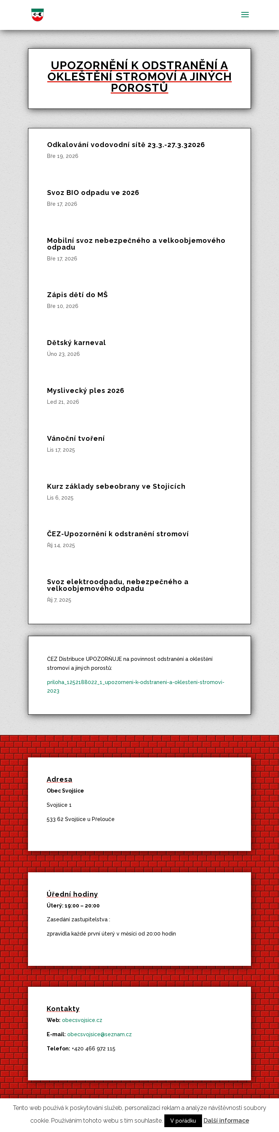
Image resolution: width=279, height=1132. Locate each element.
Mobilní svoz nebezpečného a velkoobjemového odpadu (136, 244)
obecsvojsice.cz (82, 1020)
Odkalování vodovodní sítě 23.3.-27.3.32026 (126, 145)
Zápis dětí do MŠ (77, 295)
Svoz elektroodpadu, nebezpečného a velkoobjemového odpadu (118, 585)
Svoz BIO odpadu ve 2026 (93, 192)
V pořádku (183, 1121)
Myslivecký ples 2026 (85, 390)
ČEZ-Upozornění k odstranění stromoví (118, 534)
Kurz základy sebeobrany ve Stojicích (116, 486)
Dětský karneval (76, 343)
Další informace (226, 1120)
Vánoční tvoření (76, 438)
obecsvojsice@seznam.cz (99, 1034)
